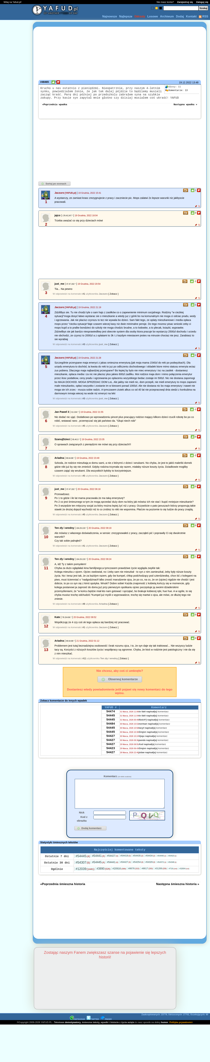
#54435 (138, 865)
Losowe (152, 16)
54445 (110, 721)
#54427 (112, 865)
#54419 (125, 865)
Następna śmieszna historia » (177, 893)
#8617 (147, 878)
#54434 (150, 865)
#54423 (172, 865)
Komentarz (117, 779)
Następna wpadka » (185, 107)
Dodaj (180, 16)
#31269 (161, 878)
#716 (173, 878)
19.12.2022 (185, 82)
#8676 (133, 878)
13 (176, 90)
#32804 (184, 878)
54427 (110, 745)
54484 (110, 731)
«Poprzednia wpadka (54, 107)
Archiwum (167, 16)
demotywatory (72, 1032)
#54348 (172, 872)
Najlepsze (125, 16)
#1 (83, 297)
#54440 (161, 865)
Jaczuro (59, 196)
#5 (83, 429)
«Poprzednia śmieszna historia (62, 893)
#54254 (138, 871)
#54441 (98, 865)
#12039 (85, 878)
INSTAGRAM (77, 1029)
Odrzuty (139, 16)
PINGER (106, 1029)
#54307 (83, 872)
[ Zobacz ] (113, 297)
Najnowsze (109, 16)
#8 (83, 607)
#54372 (161, 872)
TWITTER (93, 1029)
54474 (110, 716)
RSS (203, 16)
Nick (81, 821)
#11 (84, 662)
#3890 (103, 878)
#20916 (119, 878)
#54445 (83, 865)
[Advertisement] (15, 531)
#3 (83, 347)
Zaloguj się (202, 2)
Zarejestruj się (185, 2)
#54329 (150, 871)
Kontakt (191, 16)
